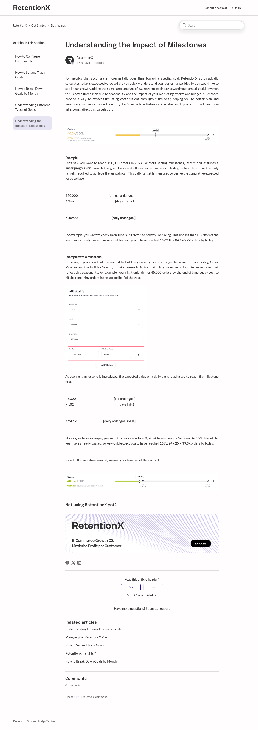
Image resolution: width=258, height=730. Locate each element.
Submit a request (216, 7)
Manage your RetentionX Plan (86, 637)
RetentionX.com (24, 721)
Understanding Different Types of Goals (32, 107)
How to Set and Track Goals (30, 74)
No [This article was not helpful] (153, 587)
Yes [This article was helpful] (131, 587)
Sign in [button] (236, 7)
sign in (78, 697)
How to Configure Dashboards (27, 58)
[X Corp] (73, 563)
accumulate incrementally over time (117, 78)
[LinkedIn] (79, 563)
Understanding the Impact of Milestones (30, 123)
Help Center (46, 721)
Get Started (38, 25)
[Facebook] (67, 563)
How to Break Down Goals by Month (29, 91)
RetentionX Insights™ (80, 653)
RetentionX (20, 25)
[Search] (211, 25)
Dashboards (58, 25)
